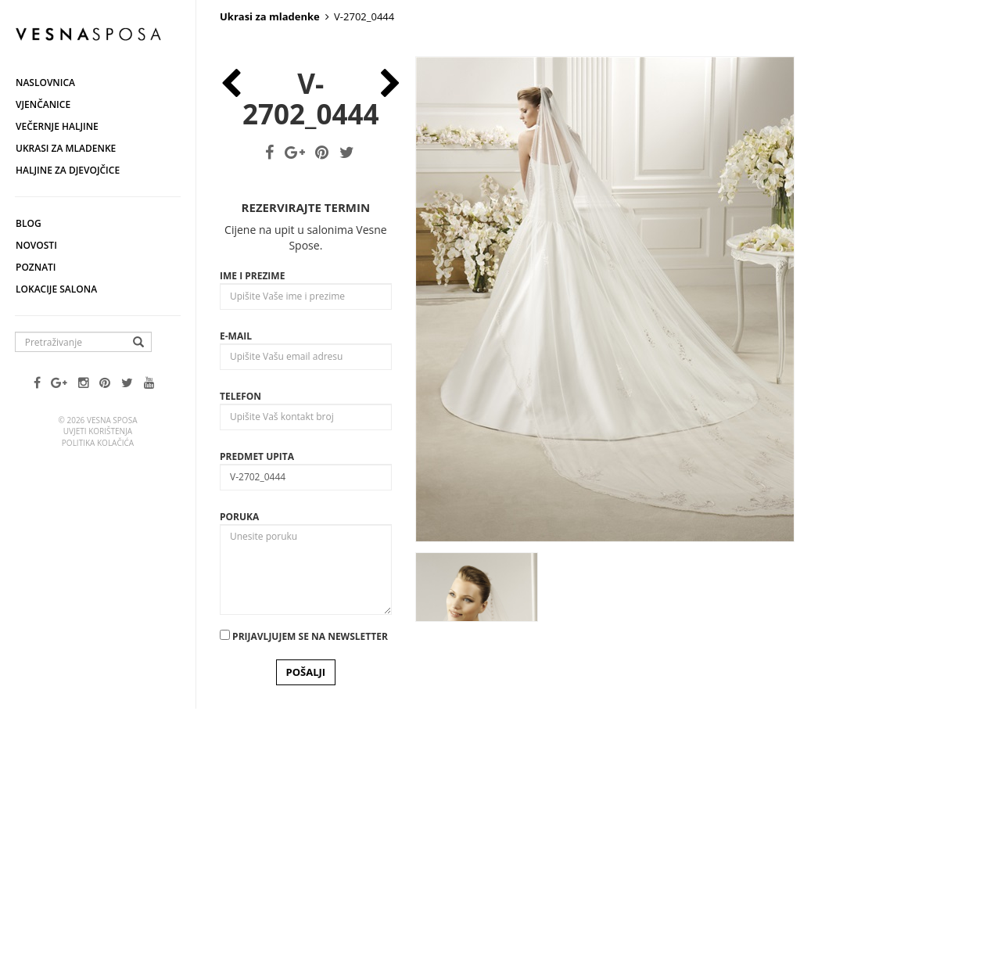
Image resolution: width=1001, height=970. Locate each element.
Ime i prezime (252, 521)
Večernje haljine (57, 126)
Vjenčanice (43, 104)
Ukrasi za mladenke (66, 148)
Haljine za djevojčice (68, 170)
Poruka (239, 762)
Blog (28, 223)
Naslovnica (45, 82)
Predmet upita (257, 702)
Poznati (36, 267)
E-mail (236, 581)
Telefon (240, 641)
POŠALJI (306, 918)
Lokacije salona (56, 289)
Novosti (36, 245)
